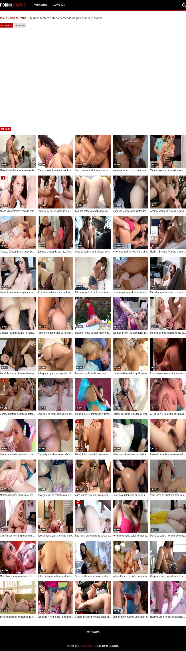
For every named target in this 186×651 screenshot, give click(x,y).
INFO (7, 129)
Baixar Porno (18, 18)
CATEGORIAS (59, 5)
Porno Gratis (40, 5)
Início (3, 18)
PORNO (13, 5)
